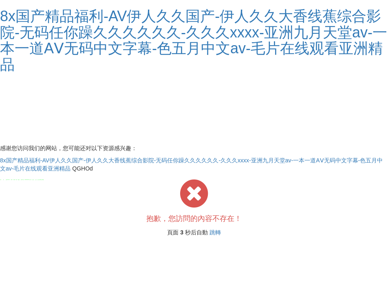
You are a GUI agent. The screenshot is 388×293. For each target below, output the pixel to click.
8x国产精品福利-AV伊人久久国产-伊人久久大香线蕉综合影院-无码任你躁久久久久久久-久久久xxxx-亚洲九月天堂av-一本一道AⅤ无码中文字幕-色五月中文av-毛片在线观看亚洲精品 (193, 40)
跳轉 (215, 232)
